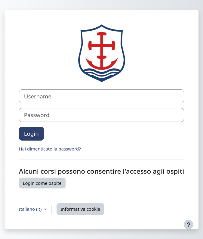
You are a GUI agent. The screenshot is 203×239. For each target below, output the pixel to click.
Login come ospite (42, 183)
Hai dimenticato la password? (50, 149)
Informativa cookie (80, 209)
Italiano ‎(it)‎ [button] (31, 209)
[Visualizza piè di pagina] (188, 224)
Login (31, 133)
